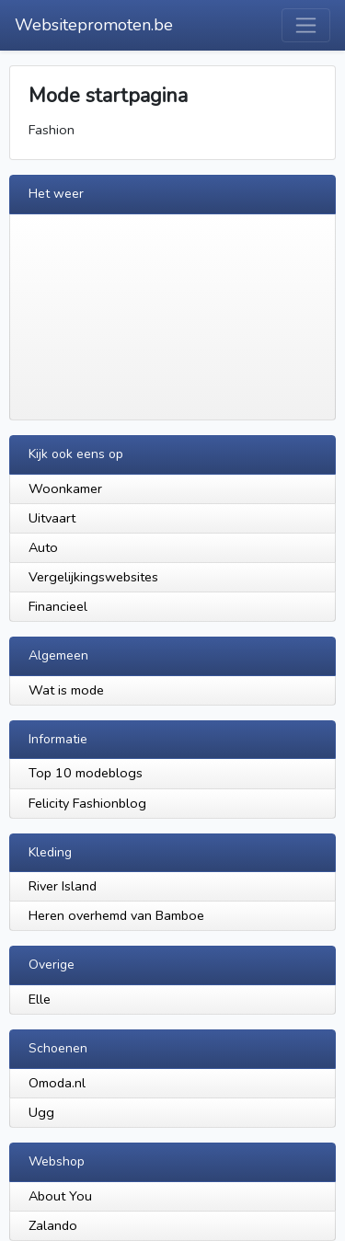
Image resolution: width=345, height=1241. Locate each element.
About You (60, 1196)
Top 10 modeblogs (86, 773)
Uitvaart (52, 518)
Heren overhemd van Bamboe (116, 915)
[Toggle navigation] (306, 25)
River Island (63, 886)
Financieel (58, 606)
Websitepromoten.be (94, 25)
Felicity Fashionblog (87, 803)
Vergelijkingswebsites (93, 577)
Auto (43, 547)
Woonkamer (65, 488)
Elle (40, 999)
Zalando (53, 1225)
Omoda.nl (57, 1083)
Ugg (41, 1112)
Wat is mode (66, 690)
